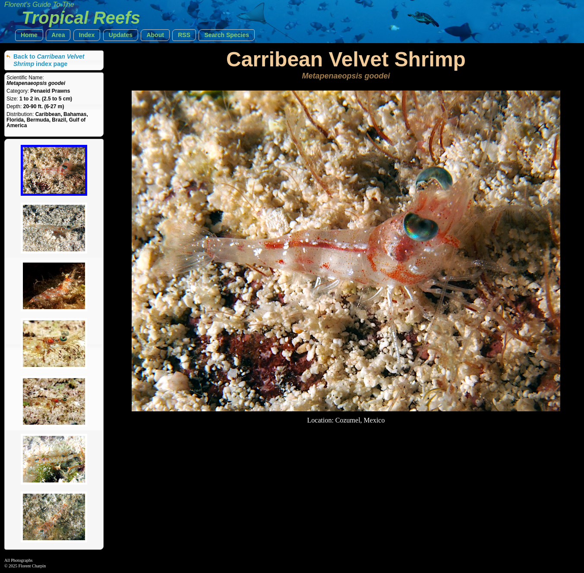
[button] (29, 35)
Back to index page (48, 60)
